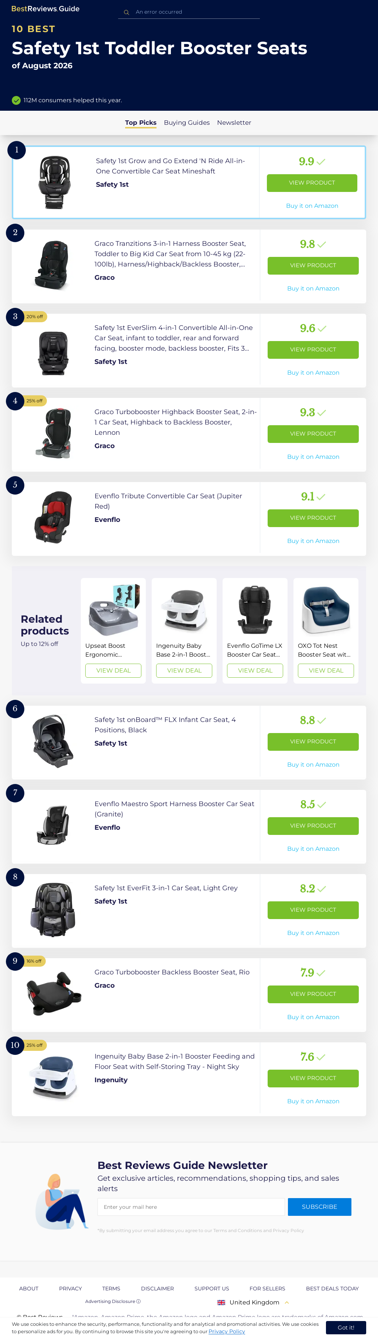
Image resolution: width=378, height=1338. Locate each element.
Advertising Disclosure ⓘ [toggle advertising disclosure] (113, 1301)
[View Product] (189, 182)
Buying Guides (187, 122)
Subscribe (319, 1206)
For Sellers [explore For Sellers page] (267, 1288)
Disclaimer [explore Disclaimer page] (157, 1288)
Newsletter (234, 122)
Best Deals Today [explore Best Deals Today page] (332, 1288)
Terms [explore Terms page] (111, 1288)
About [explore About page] (28, 1288)
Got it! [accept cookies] (346, 1327)
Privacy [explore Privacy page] (70, 1288)
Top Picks (141, 122)
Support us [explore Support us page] (212, 1288)
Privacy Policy (227, 1331)
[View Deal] (113, 631)
